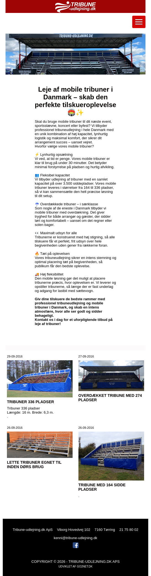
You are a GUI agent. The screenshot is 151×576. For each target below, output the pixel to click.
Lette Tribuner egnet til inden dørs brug (34, 464)
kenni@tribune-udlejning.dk (75, 538)
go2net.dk (84, 566)
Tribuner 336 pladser (30, 402)
